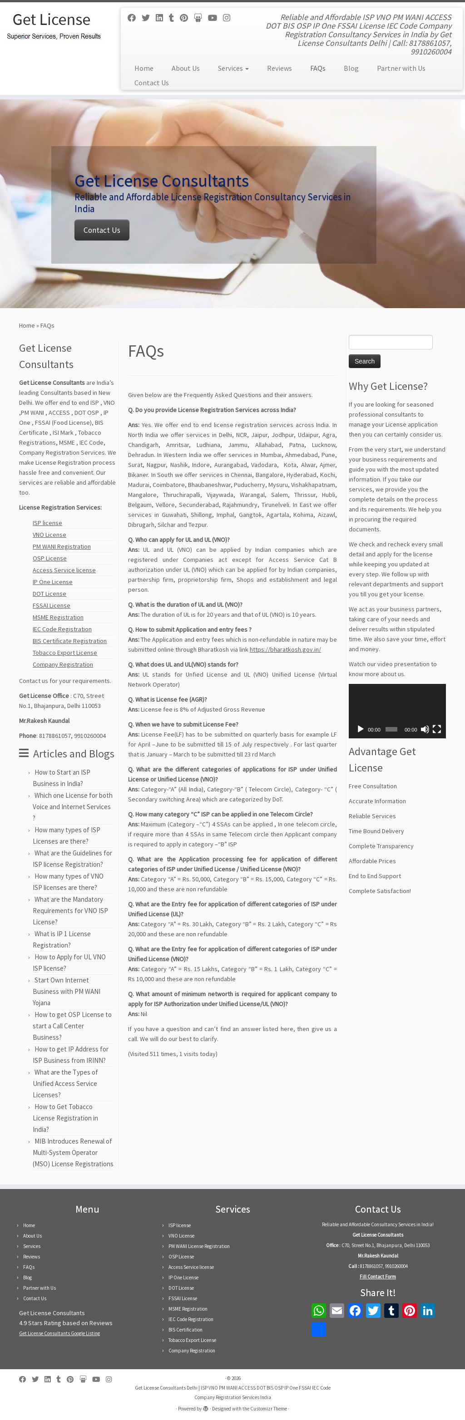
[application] (397, 711)
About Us (186, 68)
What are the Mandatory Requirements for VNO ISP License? (70, 910)
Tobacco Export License (65, 653)
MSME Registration (58, 617)
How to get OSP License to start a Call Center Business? (72, 1026)
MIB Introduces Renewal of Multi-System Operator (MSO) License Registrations (73, 1152)
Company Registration (63, 664)
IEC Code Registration (62, 629)
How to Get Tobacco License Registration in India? (65, 1118)
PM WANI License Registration (199, 1246)
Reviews (279, 68)
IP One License (53, 582)
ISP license (47, 523)
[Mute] (425, 729)
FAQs (318, 68)
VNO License (49, 535)
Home (143, 68)
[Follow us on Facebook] (135, 18)
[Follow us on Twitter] (149, 18)
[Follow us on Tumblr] (174, 18)
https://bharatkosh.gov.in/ (285, 649)
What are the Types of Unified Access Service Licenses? (65, 1083)
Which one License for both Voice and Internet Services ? (73, 806)
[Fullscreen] (436, 729)
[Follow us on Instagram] (229, 18)
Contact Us (151, 82)
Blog (351, 68)
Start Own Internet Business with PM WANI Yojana (66, 991)
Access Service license (64, 570)
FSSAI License (51, 605)
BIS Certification (185, 1330)
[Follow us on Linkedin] (162, 18)
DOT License (49, 594)
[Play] (360, 729)
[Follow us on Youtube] (215, 18)
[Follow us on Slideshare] (201, 18)
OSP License (50, 558)
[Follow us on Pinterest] (187, 18)
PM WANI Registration (62, 546)
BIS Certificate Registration (70, 641)
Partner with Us (401, 68)
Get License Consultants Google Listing (59, 1333)
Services (233, 68)
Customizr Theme (268, 1408)
